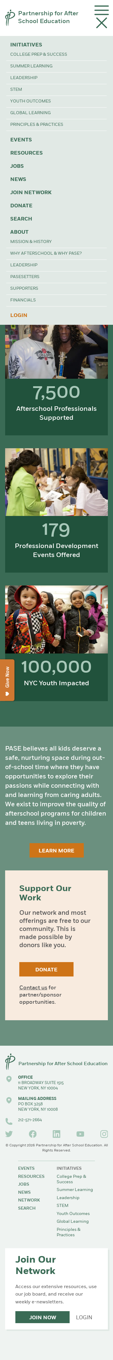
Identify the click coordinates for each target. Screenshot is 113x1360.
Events (21, 140)
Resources (26, 153)
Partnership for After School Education (48, 18)
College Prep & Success (38, 54)
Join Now (42, 1317)
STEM (16, 89)
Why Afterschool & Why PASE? (46, 253)
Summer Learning (31, 66)
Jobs (17, 166)
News (18, 179)
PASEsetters (24, 277)
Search (21, 219)
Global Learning (30, 113)
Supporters (24, 288)
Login (18, 315)
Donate (21, 206)
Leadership (23, 78)
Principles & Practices (36, 125)
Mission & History (31, 242)
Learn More (56, 851)
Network (29, 1200)
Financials (23, 300)
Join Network (31, 192)
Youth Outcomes (30, 101)
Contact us (33, 988)
